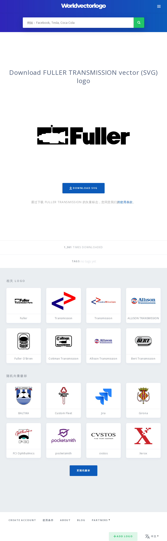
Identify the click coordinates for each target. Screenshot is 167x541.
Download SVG (83, 188)
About (65, 520)
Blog (81, 520)
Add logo (123, 536)
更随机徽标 (83, 470)
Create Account (22, 520)
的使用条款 (125, 202)
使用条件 (48, 520)
